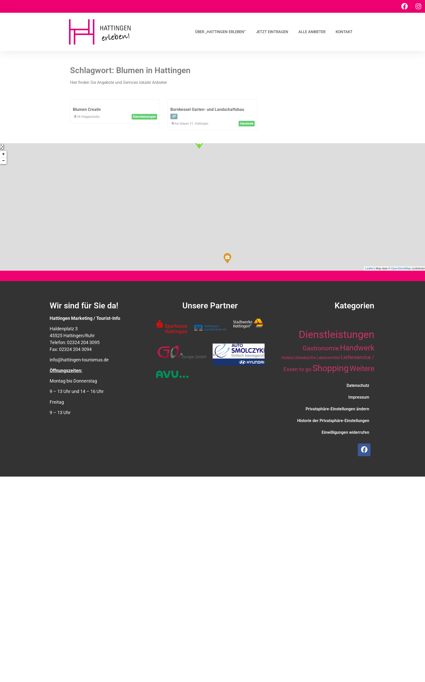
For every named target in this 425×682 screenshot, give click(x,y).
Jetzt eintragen (272, 32)
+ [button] (3, 154)
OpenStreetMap (401, 268)
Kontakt (344, 32)
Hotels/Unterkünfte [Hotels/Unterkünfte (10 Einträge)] (298, 357)
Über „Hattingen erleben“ (220, 32)
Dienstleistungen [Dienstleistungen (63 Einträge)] (336, 334)
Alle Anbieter (311, 32)
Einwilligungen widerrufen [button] (345, 432)
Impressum (358, 397)
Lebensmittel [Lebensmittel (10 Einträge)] (328, 357)
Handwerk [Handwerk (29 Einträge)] (357, 347)
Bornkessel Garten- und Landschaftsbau (207, 109)
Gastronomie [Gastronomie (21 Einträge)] (321, 348)
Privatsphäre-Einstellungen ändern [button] (337, 408)
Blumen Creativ (87, 109)
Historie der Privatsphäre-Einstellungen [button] (333, 420)
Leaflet (369, 268)
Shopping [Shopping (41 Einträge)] (330, 368)
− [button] (3, 161)
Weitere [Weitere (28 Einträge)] (362, 368)
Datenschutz (358, 385)
